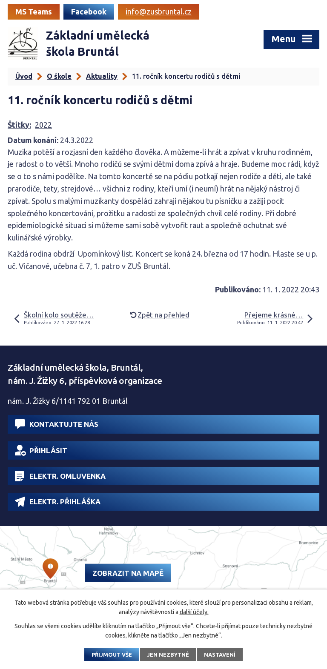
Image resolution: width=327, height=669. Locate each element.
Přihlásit (41, 450)
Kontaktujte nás (56, 424)
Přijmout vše (112, 655)
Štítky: (19, 124)
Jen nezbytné (168, 655)
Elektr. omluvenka (60, 476)
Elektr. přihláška (57, 501)
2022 (43, 124)
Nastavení (219, 655)
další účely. (194, 612)
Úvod (23, 76)
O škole (59, 76)
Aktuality (102, 76)
